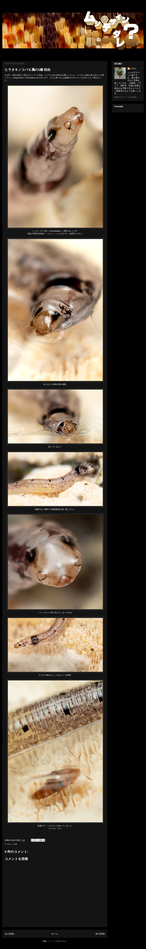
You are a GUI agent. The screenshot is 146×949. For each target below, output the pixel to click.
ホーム (54, 934)
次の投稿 (9, 934)
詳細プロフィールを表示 (125, 97)
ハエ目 (14, 844)
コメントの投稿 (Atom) (57, 941)
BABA (133, 68)
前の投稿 (100, 934)
